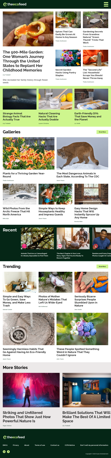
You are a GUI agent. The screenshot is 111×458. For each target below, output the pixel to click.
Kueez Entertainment (102, 454)
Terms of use (40, 445)
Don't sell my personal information (94, 445)
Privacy (16, 445)
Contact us (54, 445)
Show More (102, 132)
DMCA (5, 445)
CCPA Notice (70, 445)
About (26, 445)
